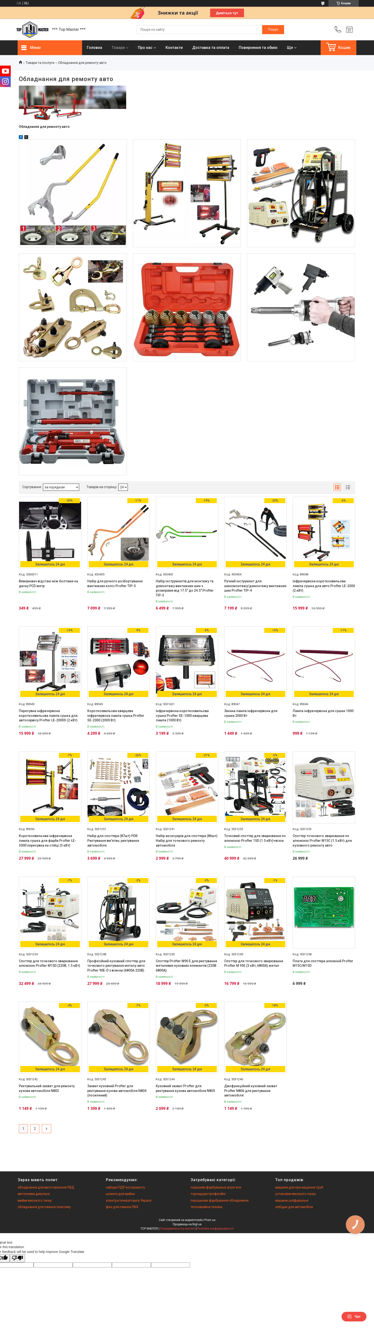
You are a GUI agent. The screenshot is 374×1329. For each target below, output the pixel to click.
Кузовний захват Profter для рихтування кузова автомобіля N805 (185, 1088)
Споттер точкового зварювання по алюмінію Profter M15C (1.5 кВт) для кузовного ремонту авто (322, 840)
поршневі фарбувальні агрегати (216, 1187)
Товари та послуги (40, 63)
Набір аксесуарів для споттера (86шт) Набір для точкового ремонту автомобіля (187, 840)
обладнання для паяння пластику (44, 1207)
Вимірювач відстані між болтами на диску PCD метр (48, 583)
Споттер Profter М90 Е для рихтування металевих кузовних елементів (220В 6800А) (186, 965)
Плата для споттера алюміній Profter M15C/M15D (323, 963)
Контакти (174, 47)
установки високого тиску (295, 1194)
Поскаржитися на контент (177, 1228)
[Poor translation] (17, 1258)
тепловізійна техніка (206, 1207)
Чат (354, 1316)
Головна (94, 47)
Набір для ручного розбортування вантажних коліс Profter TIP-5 (115, 583)
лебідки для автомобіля (294, 1207)
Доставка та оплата (210, 47)
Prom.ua (209, 1220)
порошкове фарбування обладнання (220, 1200)
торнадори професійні (208, 1194)
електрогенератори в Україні (128, 1200)
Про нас (145, 47)
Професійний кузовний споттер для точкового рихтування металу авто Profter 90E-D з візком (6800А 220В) (116, 965)
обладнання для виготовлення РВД (46, 1187)
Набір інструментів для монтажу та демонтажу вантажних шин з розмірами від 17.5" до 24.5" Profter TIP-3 (185, 588)
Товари (118, 47)
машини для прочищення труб (299, 1187)
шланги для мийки (120, 1194)
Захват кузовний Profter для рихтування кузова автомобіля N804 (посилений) (116, 1090)
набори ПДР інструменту (125, 1187)
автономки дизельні (34, 1194)
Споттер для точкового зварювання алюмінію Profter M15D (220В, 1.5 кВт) (49, 963)
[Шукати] (273, 29)
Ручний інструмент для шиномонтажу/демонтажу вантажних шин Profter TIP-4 (255, 585)
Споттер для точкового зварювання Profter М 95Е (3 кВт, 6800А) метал (253, 963)
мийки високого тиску (35, 1200)
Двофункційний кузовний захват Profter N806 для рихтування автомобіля (250, 1090)
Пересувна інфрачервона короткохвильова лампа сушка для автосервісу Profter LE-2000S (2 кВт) (48, 715)
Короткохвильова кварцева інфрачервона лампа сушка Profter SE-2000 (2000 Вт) (115, 715)
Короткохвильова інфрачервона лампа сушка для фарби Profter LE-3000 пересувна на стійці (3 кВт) (47, 840)
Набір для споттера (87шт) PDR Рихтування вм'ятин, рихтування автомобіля (113, 840)
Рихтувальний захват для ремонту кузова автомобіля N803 (47, 1088)
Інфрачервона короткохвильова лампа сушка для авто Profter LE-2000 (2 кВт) (324, 585)
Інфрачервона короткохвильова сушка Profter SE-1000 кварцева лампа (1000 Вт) (182, 715)
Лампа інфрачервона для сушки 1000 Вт (323, 713)
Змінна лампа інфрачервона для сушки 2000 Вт (250, 713)
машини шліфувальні (291, 1200)
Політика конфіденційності (215, 1228)
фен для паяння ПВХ (122, 1207)
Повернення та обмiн (258, 47)
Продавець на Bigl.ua (187, 1224)
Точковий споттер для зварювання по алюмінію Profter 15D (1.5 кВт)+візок (255, 838)
